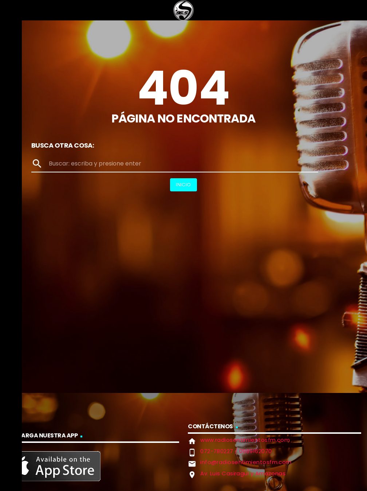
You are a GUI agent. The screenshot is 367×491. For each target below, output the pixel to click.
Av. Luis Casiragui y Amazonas (242, 473)
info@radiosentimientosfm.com (246, 462)
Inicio (183, 184)
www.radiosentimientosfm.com (245, 440)
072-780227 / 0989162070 (236, 451)
